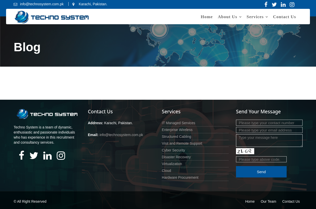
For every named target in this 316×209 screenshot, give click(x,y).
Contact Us (284, 16)
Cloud (166, 171)
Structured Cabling (176, 137)
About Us (227, 16)
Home (207, 16)
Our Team (268, 201)
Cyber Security (173, 150)
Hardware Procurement (180, 177)
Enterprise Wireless (177, 130)
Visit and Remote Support (182, 143)
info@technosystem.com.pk (121, 135)
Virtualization (172, 164)
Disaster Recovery (176, 157)
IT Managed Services (178, 123)
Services (255, 16)
